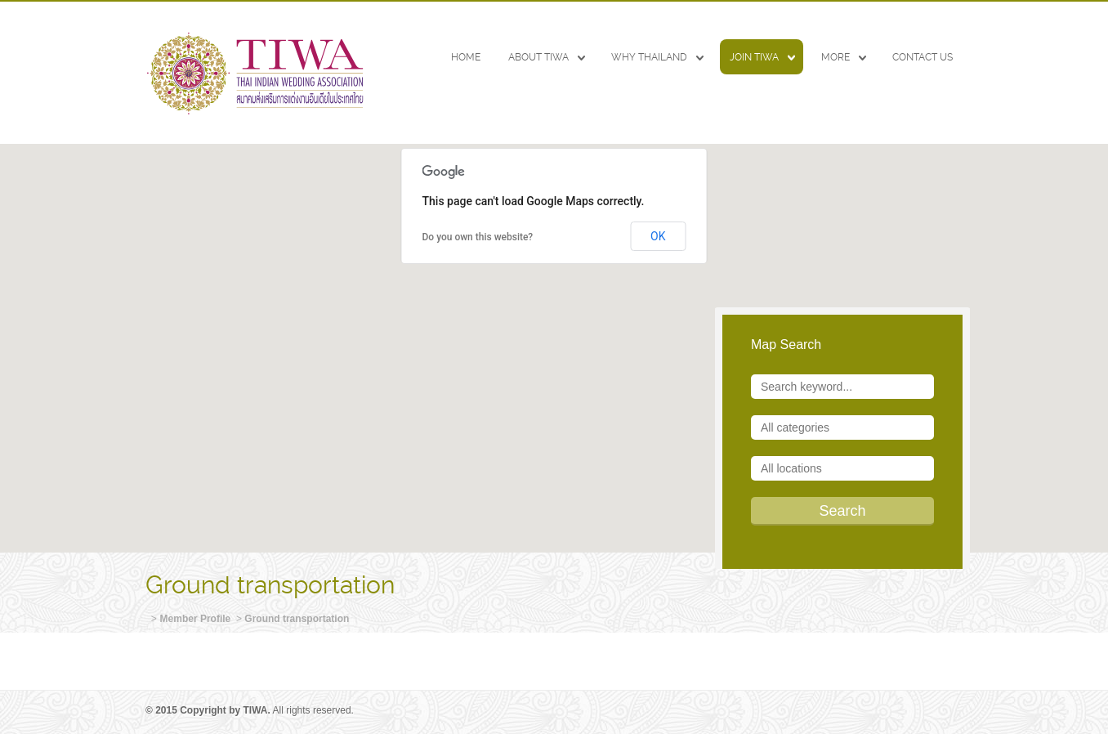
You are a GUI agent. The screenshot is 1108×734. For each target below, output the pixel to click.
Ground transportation (296, 618)
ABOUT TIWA (538, 57)
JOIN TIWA (754, 57)
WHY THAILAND (649, 57)
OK (657, 236)
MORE (835, 57)
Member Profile (195, 618)
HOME (465, 57)
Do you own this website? (478, 237)
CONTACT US (922, 57)
